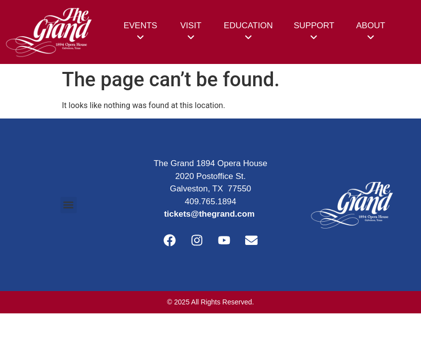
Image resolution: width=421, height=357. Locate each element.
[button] (68, 205)
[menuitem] (140, 32)
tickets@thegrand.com (209, 214)
